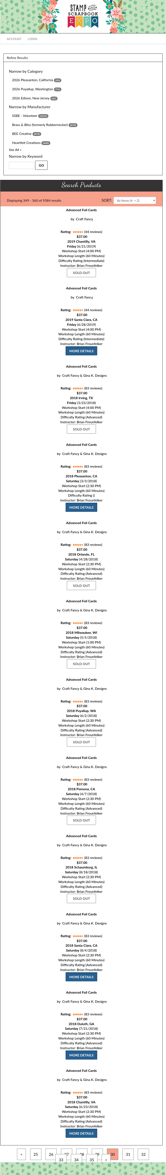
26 (51, 1154)
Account (14, 39)
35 (92, 1159)
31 (128, 1154)
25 (36, 1154)
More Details (81, 351)
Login (32, 39)
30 (112, 1154)
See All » (15, 150)
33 (61, 1159)
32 (143, 1154)
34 (76, 1159)
